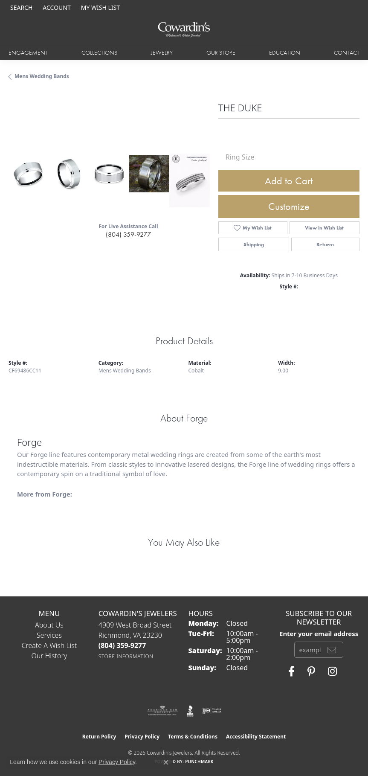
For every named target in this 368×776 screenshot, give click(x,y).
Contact (346, 52)
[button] (20, 7)
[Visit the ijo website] (211, 710)
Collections (99, 52)
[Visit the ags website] (162, 710)
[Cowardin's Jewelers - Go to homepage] (184, 30)
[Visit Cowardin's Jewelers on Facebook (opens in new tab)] (291, 671)
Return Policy (99, 736)
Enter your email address (318, 633)
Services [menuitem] (49, 635)
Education (284, 52)
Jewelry (162, 52)
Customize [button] (289, 206)
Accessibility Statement (256, 736)
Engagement (28, 52)
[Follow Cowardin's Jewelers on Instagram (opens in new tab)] (332, 671)
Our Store (220, 52)
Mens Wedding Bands (41, 76)
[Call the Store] (122, 645)
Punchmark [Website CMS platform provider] (199, 761)
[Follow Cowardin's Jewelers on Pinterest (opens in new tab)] (311, 671)
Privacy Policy (142, 736)
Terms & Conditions (192, 736)
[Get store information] (126, 656)
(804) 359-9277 (128, 234)
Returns (325, 244)
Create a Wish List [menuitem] (49, 645)
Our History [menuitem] (49, 655)
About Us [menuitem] (49, 625)
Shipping (253, 244)
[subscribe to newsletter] (332, 649)
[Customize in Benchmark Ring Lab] (189, 180)
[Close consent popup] (165, 762)
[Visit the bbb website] (190, 710)
